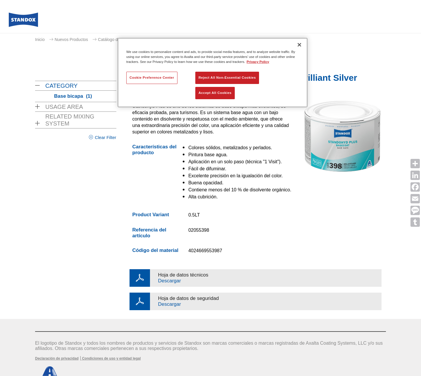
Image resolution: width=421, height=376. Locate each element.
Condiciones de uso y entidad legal (111, 358)
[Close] (299, 44)
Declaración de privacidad (57, 358)
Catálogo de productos (118, 39)
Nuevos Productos (71, 39)
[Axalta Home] (23, 21)
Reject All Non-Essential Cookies (227, 77)
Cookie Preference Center (152, 77)
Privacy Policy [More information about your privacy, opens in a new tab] (258, 61)
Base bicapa (73, 96)
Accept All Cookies (215, 93)
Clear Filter (105, 137)
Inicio (40, 39)
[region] (213, 72)
